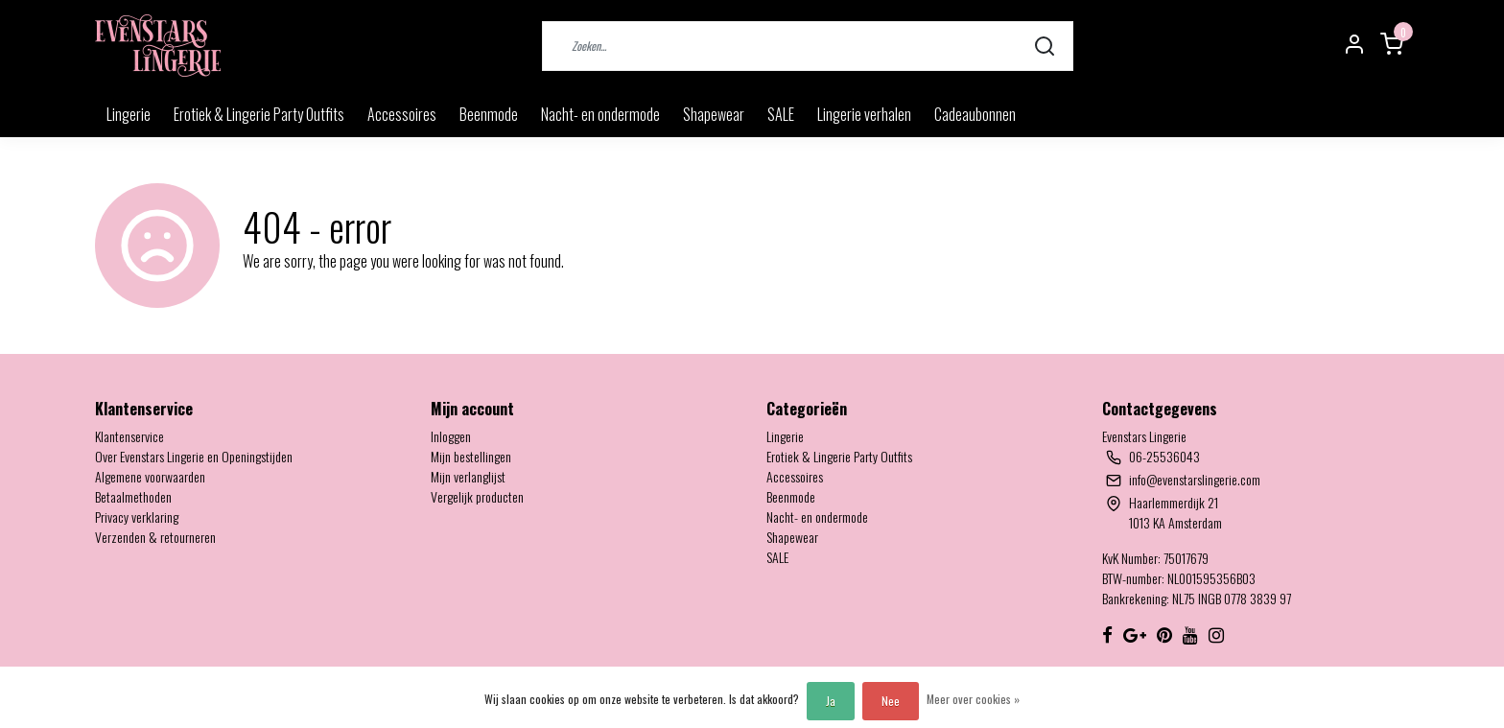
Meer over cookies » (973, 699)
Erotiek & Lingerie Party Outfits (259, 114)
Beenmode (488, 114)
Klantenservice (129, 436)
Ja (830, 701)
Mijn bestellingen (471, 456)
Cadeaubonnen (975, 114)
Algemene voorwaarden (150, 476)
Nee (890, 701)
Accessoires (401, 114)
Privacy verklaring (136, 516)
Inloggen (451, 436)
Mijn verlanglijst (468, 476)
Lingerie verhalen (864, 114)
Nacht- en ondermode (600, 114)
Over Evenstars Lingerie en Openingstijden (194, 456)
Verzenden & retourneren (155, 537)
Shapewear (713, 114)
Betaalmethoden (133, 496)
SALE (780, 114)
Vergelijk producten (477, 496)
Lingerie (128, 114)
